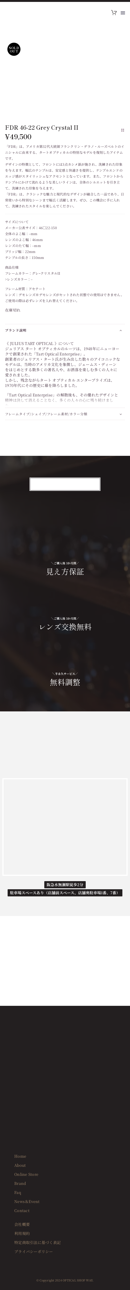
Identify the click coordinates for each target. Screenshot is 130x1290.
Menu (123, 12)
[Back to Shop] (122, 130)
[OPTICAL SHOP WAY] (65, 827)
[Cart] (114, 13)
